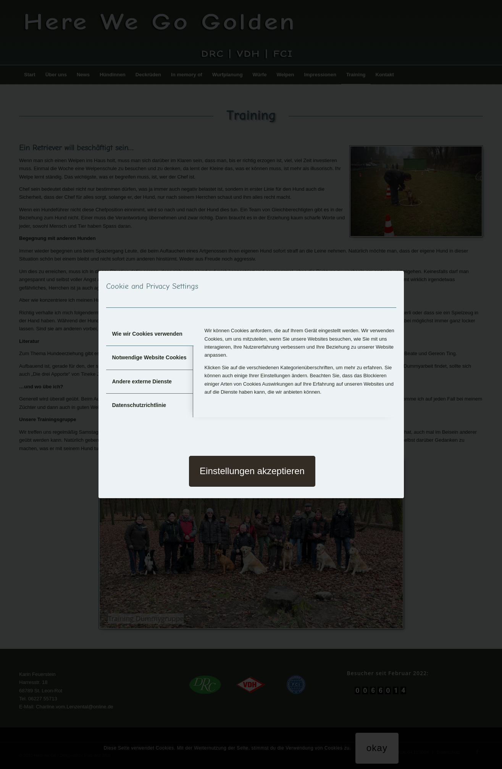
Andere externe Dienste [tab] (142, 381)
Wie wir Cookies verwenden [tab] (147, 334)
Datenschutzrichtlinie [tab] (139, 405)
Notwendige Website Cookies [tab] (149, 357)
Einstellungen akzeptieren (252, 471)
